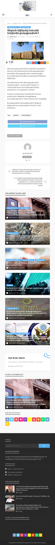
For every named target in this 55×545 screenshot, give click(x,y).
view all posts (27, 156)
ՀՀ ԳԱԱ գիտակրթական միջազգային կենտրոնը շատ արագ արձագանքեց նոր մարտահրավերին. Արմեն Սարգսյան (32, 488)
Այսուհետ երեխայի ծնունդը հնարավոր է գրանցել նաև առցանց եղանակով (27, 264)
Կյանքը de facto (13, 27)
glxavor (39, 36)
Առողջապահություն (13, 260)
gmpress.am (13, 36)
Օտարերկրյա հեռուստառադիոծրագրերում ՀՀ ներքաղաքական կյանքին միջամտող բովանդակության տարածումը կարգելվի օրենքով (25, 213)
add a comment (15, 135)
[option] (27, 394)
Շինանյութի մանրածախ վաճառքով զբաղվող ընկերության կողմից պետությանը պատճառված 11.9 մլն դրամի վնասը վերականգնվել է (26, 313)
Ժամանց (9, 285)
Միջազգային (24, 333)
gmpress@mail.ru (17, 472)
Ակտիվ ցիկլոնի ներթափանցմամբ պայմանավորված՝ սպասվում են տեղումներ (26, 289)
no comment (30, 36)
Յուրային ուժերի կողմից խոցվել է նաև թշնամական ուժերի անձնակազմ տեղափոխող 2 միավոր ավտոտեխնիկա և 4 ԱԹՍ (32, 507)
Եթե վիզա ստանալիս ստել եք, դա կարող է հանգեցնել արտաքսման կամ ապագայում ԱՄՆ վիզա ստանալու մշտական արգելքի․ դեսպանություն (26, 338)
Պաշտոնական (25, 27)
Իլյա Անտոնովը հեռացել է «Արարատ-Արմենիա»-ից (33, 496)
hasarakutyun (11, 38)
